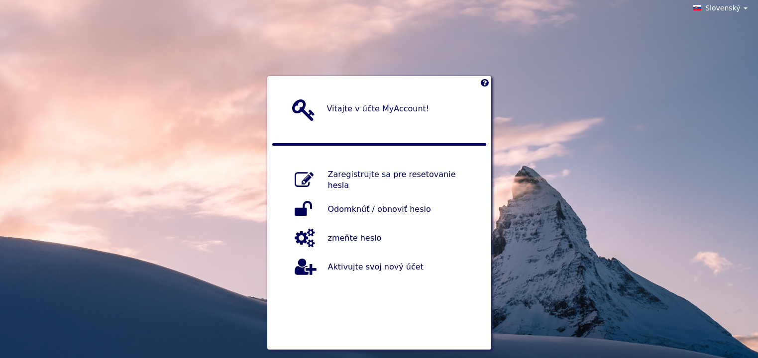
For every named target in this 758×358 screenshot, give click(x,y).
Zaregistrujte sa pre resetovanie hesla (392, 180)
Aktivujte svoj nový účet (376, 266)
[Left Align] (484, 85)
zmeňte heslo (355, 237)
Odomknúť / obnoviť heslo (379, 208)
